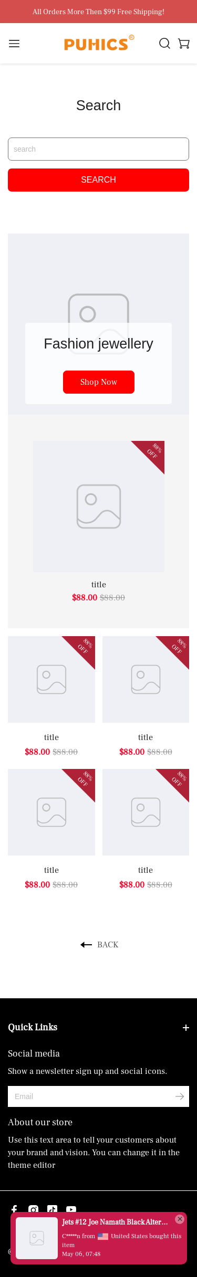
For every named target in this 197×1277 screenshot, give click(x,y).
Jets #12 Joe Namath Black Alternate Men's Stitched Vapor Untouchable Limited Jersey (115, 1222)
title (98, 584)
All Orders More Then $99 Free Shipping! (98, 12)
